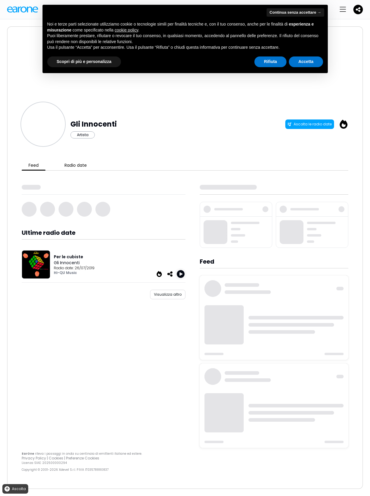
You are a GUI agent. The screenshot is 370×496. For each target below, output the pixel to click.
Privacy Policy (34, 458)
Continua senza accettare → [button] (295, 12)
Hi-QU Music (65, 272)
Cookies (56, 458)
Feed (34, 165)
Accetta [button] (306, 61)
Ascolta (15, 489)
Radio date (75, 165)
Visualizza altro (168, 294)
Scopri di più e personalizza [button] (84, 61)
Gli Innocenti (67, 263)
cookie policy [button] (126, 30)
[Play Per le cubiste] (180, 274)
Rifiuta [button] (270, 61)
